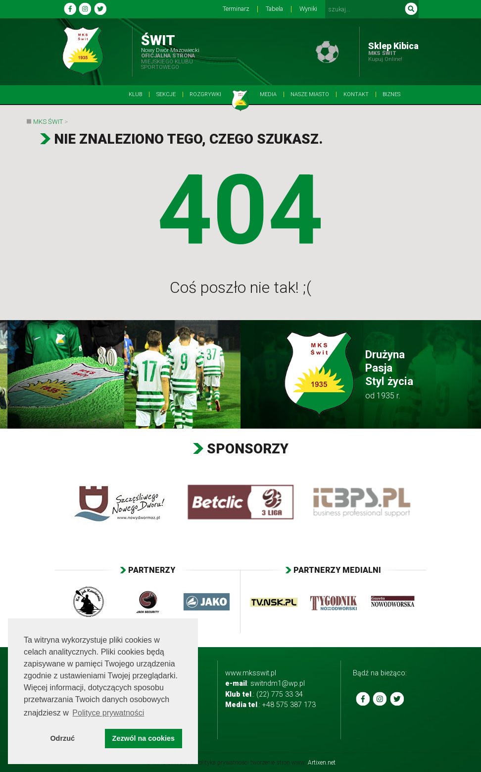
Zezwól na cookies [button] (143, 738)
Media (268, 94)
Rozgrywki (205, 94)
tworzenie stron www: (293, 762)
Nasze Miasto (309, 94)
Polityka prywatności (222, 762)
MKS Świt (48, 121)
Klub (135, 94)
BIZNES (391, 94)
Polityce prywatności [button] (108, 713)
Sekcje (166, 94)
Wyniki (308, 9)
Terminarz (236, 9)
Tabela (274, 9)
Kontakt (356, 94)
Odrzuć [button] (62, 738)
